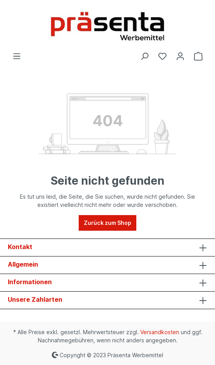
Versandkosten (159, 332)
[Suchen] (144, 56)
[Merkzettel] (162, 56)
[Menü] (17, 56)
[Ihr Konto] (180, 56)
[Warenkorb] (198, 56)
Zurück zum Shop (107, 222)
